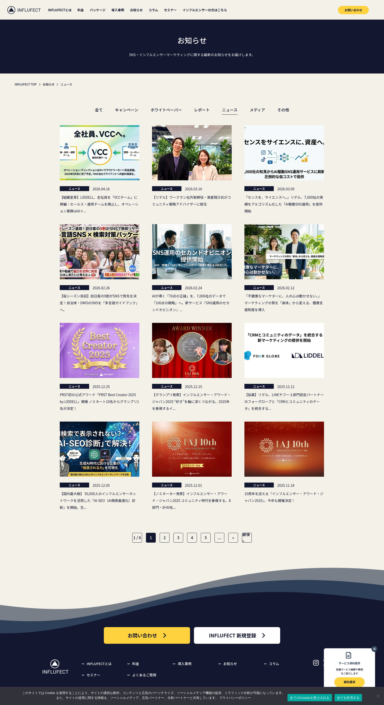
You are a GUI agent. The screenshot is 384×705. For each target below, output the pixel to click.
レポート (202, 110)
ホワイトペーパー (166, 110)
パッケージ (98, 10)
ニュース (229, 110)
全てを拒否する (348, 698)
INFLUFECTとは (60, 10)
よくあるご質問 (144, 674)
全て (99, 110)
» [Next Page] (233, 537)
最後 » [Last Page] (246, 538)
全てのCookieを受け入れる (309, 698)
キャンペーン (126, 110)
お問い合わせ (353, 10)
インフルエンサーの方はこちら (204, 10)
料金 (80, 10)
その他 (283, 110)
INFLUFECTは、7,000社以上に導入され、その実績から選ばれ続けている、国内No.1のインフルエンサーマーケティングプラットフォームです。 (24, 10)
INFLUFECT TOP (26, 84)
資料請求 (349, 676)
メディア (257, 110)
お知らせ (136, 10)
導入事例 (117, 10)
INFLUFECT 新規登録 (237, 635)
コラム (153, 10)
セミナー (170, 10)
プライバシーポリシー (235, 698)
